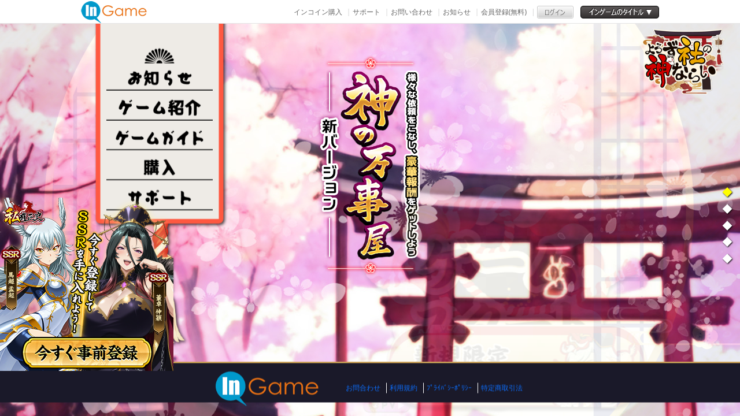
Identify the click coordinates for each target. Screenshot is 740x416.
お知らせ (457, 12)
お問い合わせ (411, 12)
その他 (159, 196)
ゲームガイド (159, 136)
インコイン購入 (318, 12)
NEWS (159, 76)
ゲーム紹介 (159, 106)
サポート (366, 12)
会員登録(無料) (504, 12)
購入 (159, 166)
